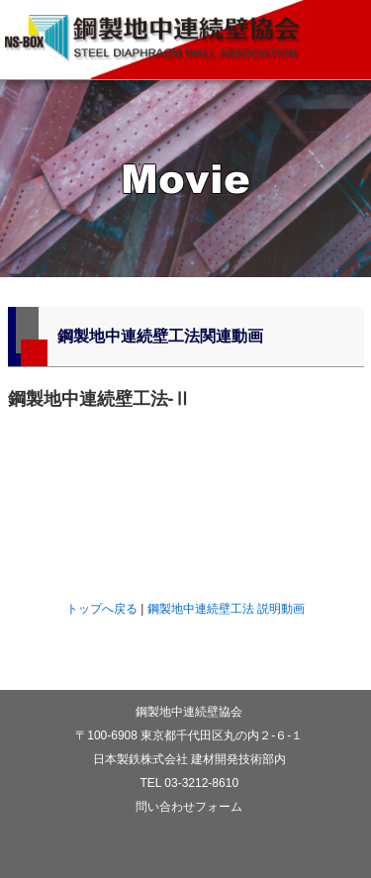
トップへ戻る (102, 609)
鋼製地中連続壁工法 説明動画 (226, 609)
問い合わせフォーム (189, 807)
